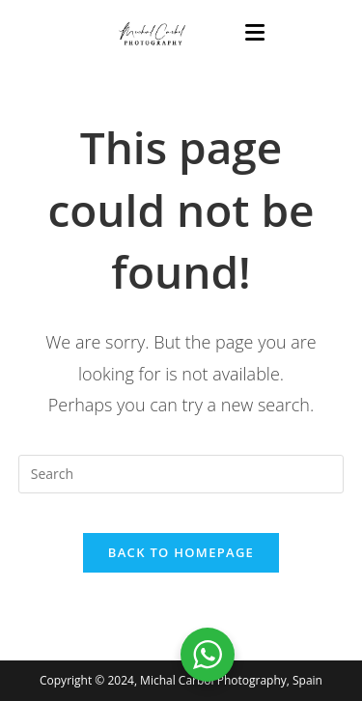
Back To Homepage (181, 552)
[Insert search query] (181, 474)
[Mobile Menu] (255, 33)
